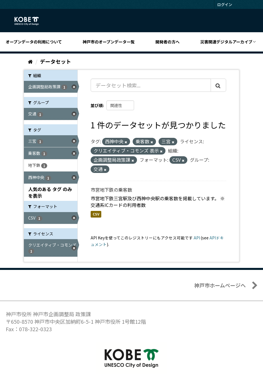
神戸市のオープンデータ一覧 (109, 42)
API (197, 238)
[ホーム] (30, 61)
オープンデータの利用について (34, 42)
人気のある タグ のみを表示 (50, 192)
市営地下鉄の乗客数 (111, 189)
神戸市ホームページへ (220, 285)
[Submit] (218, 85)
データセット (55, 61)
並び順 (97, 105)
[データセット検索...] (151, 85)
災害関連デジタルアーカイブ (226, 42)
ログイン (224, 4)
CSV (96, 213)
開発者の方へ (167, 42)
